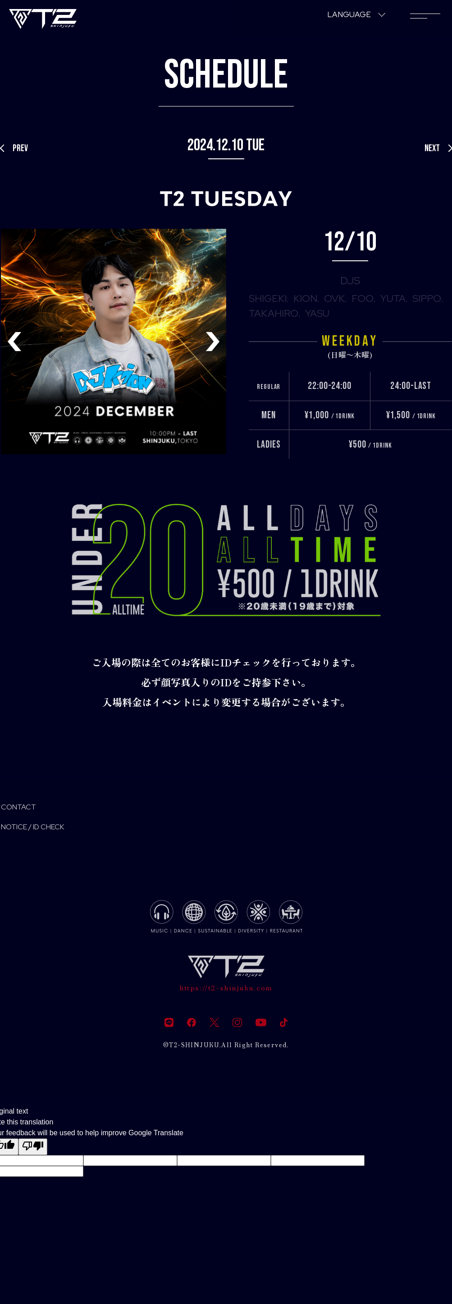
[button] (212, 341)
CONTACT (25, 809)
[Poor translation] (32, 1157)
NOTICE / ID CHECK (47, 833)
